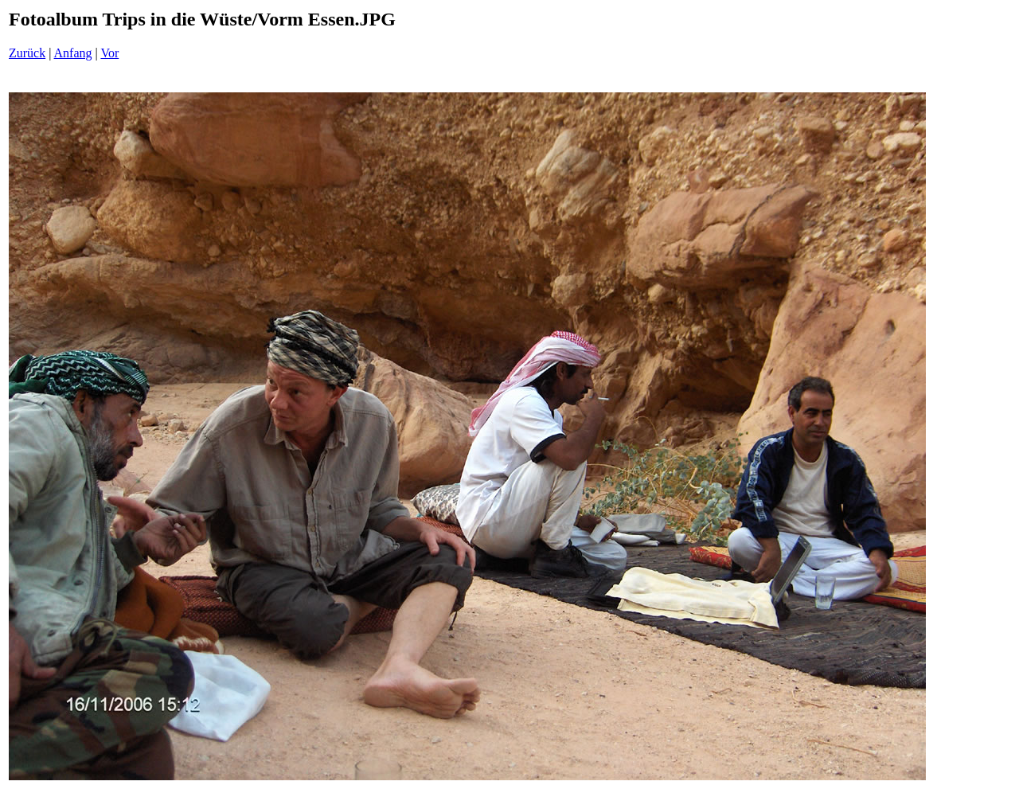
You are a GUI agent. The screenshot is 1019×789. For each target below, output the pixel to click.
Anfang (73, 53)
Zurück (27, 53)
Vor (109, 53)
